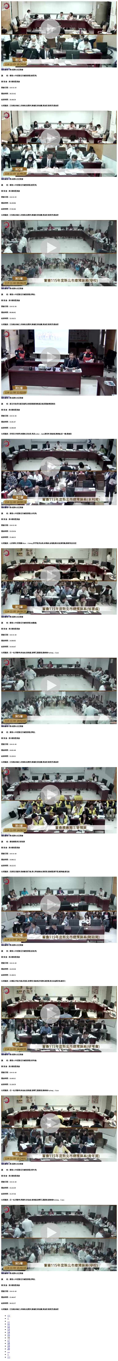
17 (8, 1340)
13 (8, 1329)
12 (8, 1326)
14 (8, 1332)
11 (8, 1324)
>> (8, 1357)
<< (8, 1315)
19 (8, 1346)
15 (8, 1335)
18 (8, 1343)
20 (8, 1348)
